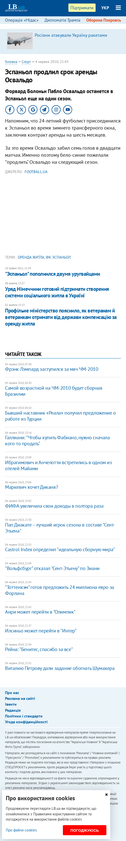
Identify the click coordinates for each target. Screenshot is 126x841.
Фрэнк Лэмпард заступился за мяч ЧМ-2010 (51, 369)
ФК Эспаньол (58, 257)
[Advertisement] (63, 216)
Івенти (11, 704)
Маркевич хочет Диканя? (31, 487)
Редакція (13, 710)
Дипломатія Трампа (62, 20)
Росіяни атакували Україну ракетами (71, 35)
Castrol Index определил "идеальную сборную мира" (60, 549)
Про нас (12, 692)
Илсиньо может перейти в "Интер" (41, 630)
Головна (11, 61)
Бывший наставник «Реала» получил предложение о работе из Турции (60, 416)
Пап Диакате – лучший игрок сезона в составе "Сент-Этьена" (60, 528)
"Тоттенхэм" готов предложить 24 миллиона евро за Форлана (59, 590)
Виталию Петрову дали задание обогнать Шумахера (60, 668)
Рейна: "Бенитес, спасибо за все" (39, 649)
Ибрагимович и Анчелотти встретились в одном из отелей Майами (58, 465)
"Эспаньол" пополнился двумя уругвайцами (52, 273)
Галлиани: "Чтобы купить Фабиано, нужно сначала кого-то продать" (57, 440)
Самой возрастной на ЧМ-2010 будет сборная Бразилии (53, 391)
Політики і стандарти (24, 715)
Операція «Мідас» (21, 20)
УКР (105, 8)
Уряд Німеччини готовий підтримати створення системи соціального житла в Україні (57, 292)
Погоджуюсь (84, 830)
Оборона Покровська (105, 20)
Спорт (26, 61)
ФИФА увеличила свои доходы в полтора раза (54, 506)
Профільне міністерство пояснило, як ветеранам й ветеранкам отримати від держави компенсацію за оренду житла (61, 317)
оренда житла (31, 257)
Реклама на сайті (20, 698)
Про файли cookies (21, 830)
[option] (63, 41)
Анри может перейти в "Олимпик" (40, 612)
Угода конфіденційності (26, 721)
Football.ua (36, 171)
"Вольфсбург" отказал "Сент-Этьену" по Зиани (52, 568)
